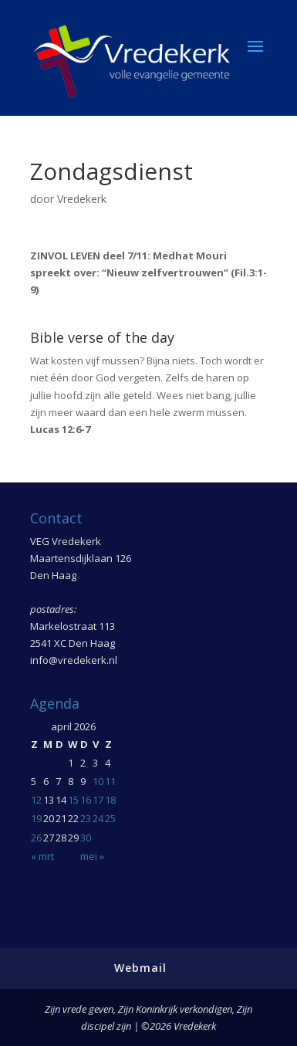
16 (85, 800)
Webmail (140, 967)
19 (36, 818)
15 (73, 800)
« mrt (42, 856)
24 (98, 818)
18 (110, 800)
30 (85, 838)
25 (110, 818)
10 (98, 781)
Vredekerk (81, 198)
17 (98, 800)
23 (85, 818)
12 (36, 800)
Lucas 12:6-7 (60, 429)
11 (110, 781)
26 (36, 838)
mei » (92, 856)
